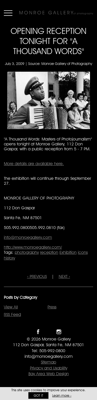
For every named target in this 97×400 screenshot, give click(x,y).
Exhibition (68, 252)
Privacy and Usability (48, 368)
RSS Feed (12, 314)
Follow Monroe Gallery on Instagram (58, 331)
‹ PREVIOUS (37, 276)
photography (27, 252)
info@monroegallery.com (28, 237)
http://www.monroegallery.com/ (33, 247)
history (9, 258)
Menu (8, 12)
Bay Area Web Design (48, 373)
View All (11, 307)
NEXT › (64, 276)
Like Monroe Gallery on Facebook (38, 331)
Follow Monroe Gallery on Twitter (48, 331)
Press (52, 307)
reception (49, 252)
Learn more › (61, 395)
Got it (38, 395)
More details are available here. (34, 163)
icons (83, 252)
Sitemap (48, 362)
